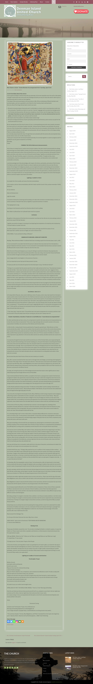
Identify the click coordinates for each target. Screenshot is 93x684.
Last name (69, 53)
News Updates (14, 2)
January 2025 (72, 140)
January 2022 (72, 221)
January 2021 (72, 258)
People (44, 671)
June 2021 (71, 243)
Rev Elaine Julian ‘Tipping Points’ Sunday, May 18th (80, 666)
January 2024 (72, 165)
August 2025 (72, 130)
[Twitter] (11, 621)
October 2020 (72, 268)
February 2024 (72, 162)
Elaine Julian (10, 624)
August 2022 (72, 205)
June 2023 (71, 180)
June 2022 (72, 208)
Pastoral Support (46, 665)
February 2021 (72, 255)
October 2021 (72, 230)
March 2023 (72, 187)
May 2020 (71, 280)
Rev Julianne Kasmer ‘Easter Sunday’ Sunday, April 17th (48, 635)
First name (69, 48)
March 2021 (72, 252)
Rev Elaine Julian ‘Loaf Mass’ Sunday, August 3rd (79, 658)
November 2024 (73, 143)
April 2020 (72, 283)
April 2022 (72, 211)
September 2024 (73, 146)
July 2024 (71, 149)
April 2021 (71, 249)
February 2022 (73, 218)
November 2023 (73, 168)
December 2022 (73, 196)
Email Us (64, 6)
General (69, 64)
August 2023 (72, 174)
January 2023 (72, 193)
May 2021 (71, 246)
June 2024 (71, 152)
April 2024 (72, 155)
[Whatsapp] (14, 621)
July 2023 (71, 177)
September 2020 (73, 271)
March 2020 (72, 286)
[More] (22, 621)
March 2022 (72, 215)
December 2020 (73, 261)
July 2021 (71, 239)
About (41, 2)
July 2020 (71, 277)
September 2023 (73, 171)
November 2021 (73, 227)
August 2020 (72, 274)
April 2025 (72, 134)
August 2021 (72, 236)
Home (6, 2)
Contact (47, 2)
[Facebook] (8, 621)
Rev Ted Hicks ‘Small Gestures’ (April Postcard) (18, 635)
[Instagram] (17, 621)
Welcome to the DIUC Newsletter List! (50, 673)
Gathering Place (34, 2)
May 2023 (71, 183)
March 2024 (72, 159)
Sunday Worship (24, 2)
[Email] (19, 621)
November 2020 (73, 264)
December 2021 (73, 224)
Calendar (45, 663)
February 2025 (72, 137)
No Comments (18, 90)
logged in (14, 642)
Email (68, 59)
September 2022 (73, 202)
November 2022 (73, 199)
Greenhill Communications (56, 682)
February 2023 (72, 190)
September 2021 (73, 233)
